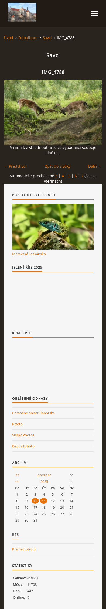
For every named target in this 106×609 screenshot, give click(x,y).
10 (35, 500)
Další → (95, 166)
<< (17, 475)
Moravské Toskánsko (29, 253)
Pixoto (17, 424)
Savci (47, 37)
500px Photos (23, 435)
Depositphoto (23, 446)
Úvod (8, 37)
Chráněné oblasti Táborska (33, 412)
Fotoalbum (27, 37)
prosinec (44, 475)
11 (44, 500)
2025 (44, 481)
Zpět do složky (57, 166)
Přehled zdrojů (24, 549)
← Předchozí (15, 166)
